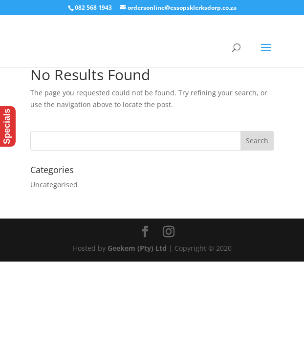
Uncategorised (54, 184)
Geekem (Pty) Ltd (137, 248)
